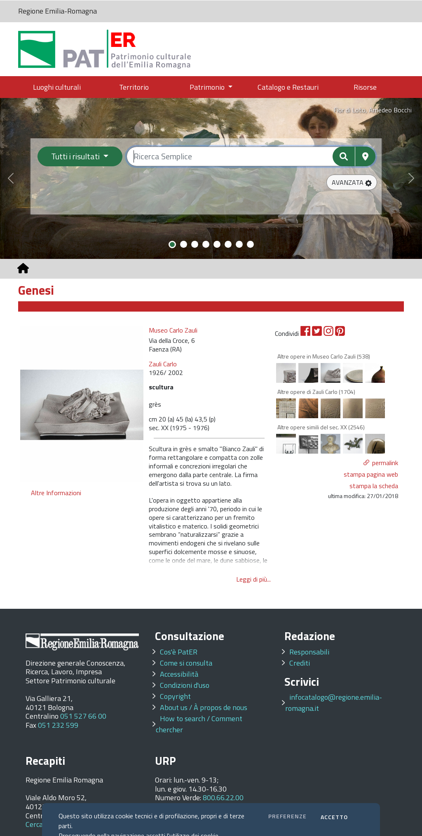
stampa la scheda (373, 486)
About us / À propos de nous (203, 707)
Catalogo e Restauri (288, 87)
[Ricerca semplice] (251, 156)
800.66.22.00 (223, 797)
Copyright (175, 696)
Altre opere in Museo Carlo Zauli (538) (323, 356)
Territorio (134, 87)
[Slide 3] (194, 244)
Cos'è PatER (178, 651)
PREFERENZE (287, 816)
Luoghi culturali (57, 87)
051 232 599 (58, 725)
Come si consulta (186, 662)
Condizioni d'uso (184, 685)
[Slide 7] (239, 244)
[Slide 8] (250, 244)
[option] (81, 404)
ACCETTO (334, 817)
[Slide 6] (228, 244)
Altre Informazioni (56, 493)
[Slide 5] (216, 244)
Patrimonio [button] (208, 87)
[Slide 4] (205, 244)
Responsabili (309, 651)
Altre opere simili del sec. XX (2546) (321, 427)
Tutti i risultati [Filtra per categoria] (76, 156)
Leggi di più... (253, 579)
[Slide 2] (183, 244)
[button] (351, 182)
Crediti (299, 662)
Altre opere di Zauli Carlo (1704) (316, 391)
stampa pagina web (371, 474)
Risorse (365, 87)
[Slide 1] (172, 244)
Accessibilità (179, 674)
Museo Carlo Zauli (173, 330)
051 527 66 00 (83, 716)
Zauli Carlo (163, 364)
